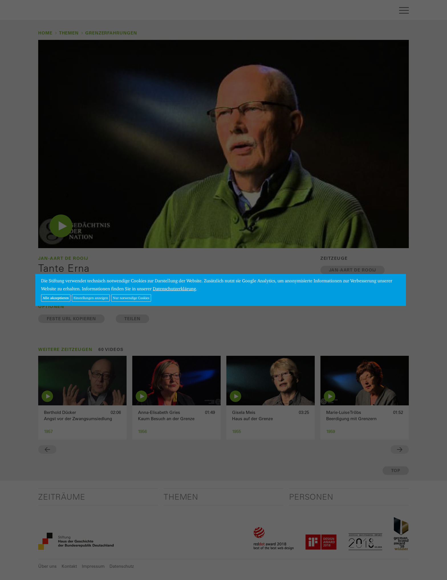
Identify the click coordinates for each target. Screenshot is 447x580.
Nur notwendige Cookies (131, 298)
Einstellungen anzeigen (91, 298)
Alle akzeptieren (56, 298)
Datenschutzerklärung (174, 288)
